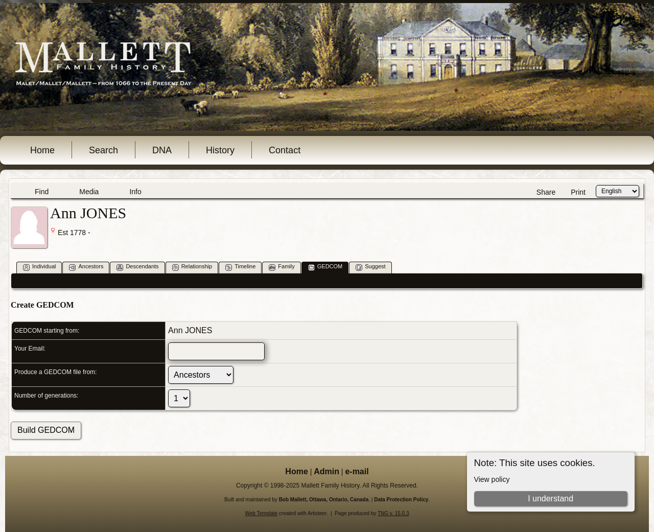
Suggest (370, 267)
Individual (39, 267)
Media (89, 192)
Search (103, 150)
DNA (162, 150)
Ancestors (86, 267)
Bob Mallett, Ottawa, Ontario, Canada (324, 499)
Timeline (240, 267)
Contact (284, 150)
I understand (550, 498)
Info (135, 192)
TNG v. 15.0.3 (393, 513)
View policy (492, 479)
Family (281, 267)
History (220, 150)
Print (578, 192)
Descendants (137, 267)
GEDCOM (325, 267)
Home (42, 150)
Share (545, 192)
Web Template (261, 513)
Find (42, 192)
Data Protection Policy (401, 499)
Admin (326, 471)
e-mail (356, 471)
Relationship (192, 267)
